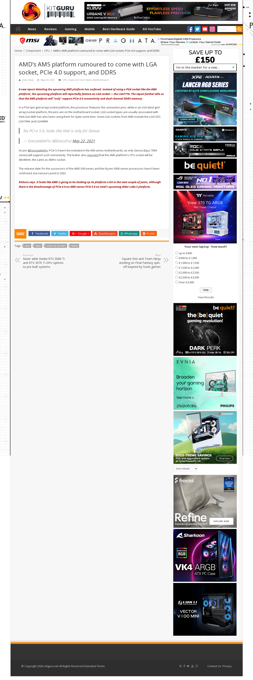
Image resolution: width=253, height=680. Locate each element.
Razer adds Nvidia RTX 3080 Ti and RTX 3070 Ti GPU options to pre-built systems (44, 261)
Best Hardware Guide (119, 29)
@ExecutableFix (38, 150)
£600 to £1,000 (188, 258)
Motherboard (101, 79)
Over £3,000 (186, 282)
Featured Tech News (80, 79)
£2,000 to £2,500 (189, 272)
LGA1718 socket (56, 245)
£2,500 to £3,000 (189, 277)
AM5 (27, 245)
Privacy (227, 666)
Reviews (50, 29)
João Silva (27, 79)
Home (18, 28)
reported (93, 155)
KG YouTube (152, 29)
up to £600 (185, 253)
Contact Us (214, 666)
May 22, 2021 (84, 140)
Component (33, 51)
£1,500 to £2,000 (189, 268)
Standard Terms (94, 666)
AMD (38, 245)
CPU (47, 51)
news (74, 245)
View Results (206, 297)
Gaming (71, 29)
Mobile (90, 29)
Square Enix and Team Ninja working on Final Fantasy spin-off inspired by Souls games (139, 261)
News (32, 29)
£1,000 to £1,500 (189, 263)
